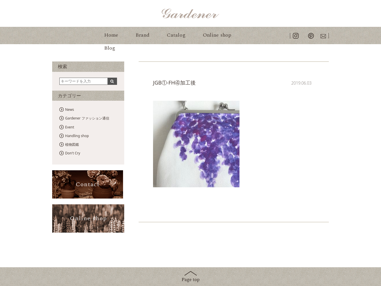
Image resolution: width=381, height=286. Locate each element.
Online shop (217, 35)
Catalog (176, 35)
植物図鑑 (72, 144)
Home (111, 35)
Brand (142, 35)
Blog (109, 48)
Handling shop (77, 135)
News (69, 109)
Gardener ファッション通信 (87, 118)
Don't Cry (72, 153)
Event (69, 127)
